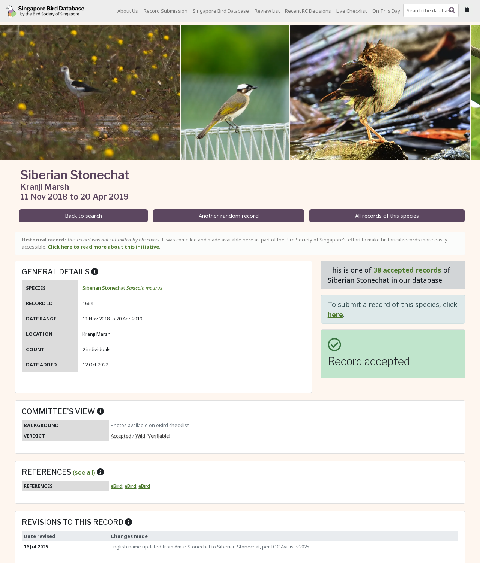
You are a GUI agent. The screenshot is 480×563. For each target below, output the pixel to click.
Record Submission (166, 10)
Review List (267, 10)
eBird (116, 486)
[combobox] (432, 10)
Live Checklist (351, 10)
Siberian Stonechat (122, 287)
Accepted (121, 435)
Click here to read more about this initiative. (104, 246)
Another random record (229, 215)
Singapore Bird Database (221, 10)
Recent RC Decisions (308, 10)
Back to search (83, 215)
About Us (127, 10)
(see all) (84, 472)
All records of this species (387, 215)
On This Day (386, 10)
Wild (140, 435)
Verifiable (158, 435)
